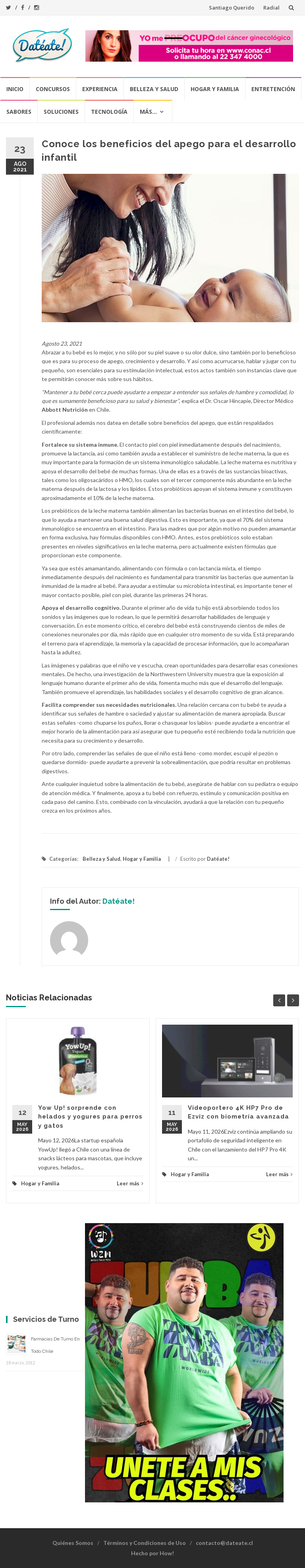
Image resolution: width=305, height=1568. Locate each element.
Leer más (130, 1183)
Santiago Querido (231, 7)
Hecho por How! (152, 1553)
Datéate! (218, 859)
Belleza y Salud (154, 89)
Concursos (53, 89)
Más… (148, 111)
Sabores (18, 111)
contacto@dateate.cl (224, 1542)
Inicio (14, 89)
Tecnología (109, 111)
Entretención (273, 89)
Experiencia (100, 89)
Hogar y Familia (215, 89)
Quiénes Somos (72, 1542)
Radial (271, 7)
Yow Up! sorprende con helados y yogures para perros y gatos (90, 1116)
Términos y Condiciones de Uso (144, 1542)
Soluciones (61, 111)
